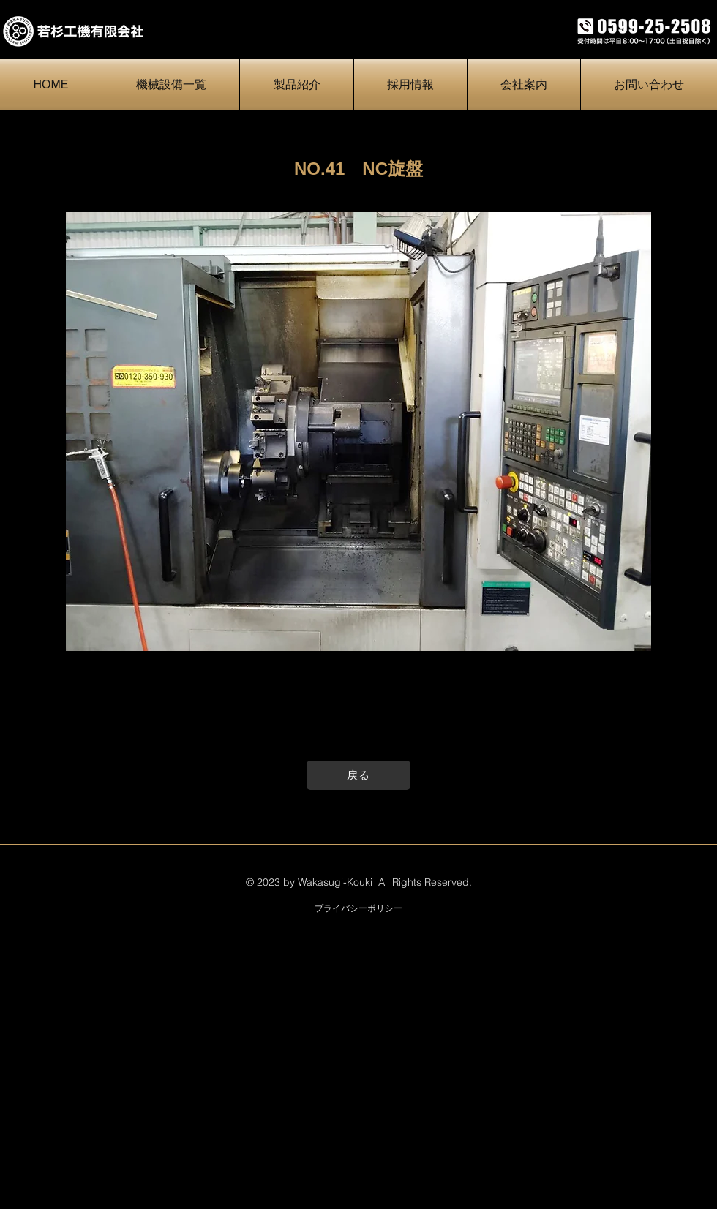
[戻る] (358, 775)
